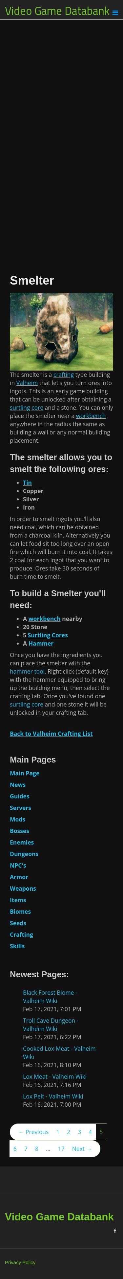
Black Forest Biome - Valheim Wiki (50, 996)
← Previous (33, 1132)
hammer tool (27, 671)
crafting (63, 374)
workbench (91, 416)
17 (61, 1149)
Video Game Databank (57, 10)
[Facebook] (114, 1231)
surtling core (26, 407)
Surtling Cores (48, 635)
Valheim (27, 383)
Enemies (22, 842)
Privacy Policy (20, 1262)
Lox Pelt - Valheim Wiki (53, 1096)
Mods (17, 819)
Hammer (41, 643)
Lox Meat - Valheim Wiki (55, 1076)
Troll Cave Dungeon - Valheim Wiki (51, 1024)
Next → (82, 1149)
